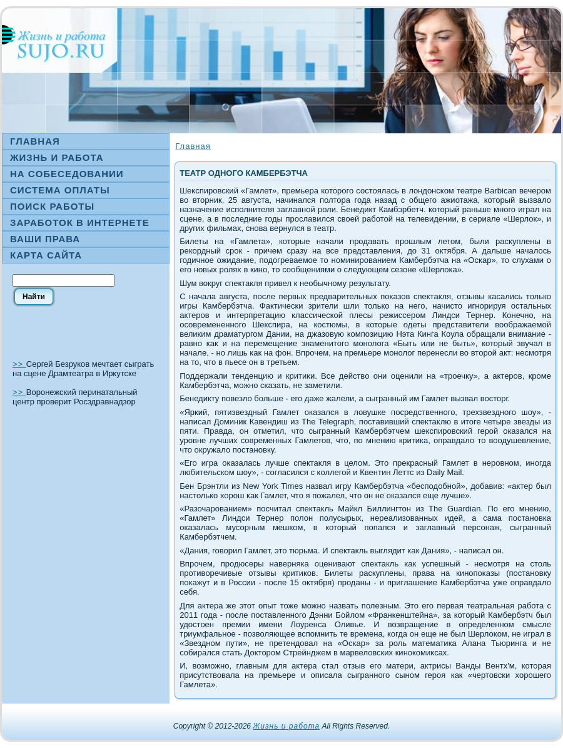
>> (19, 364)
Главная (192, 146)
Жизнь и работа (286, 726)
